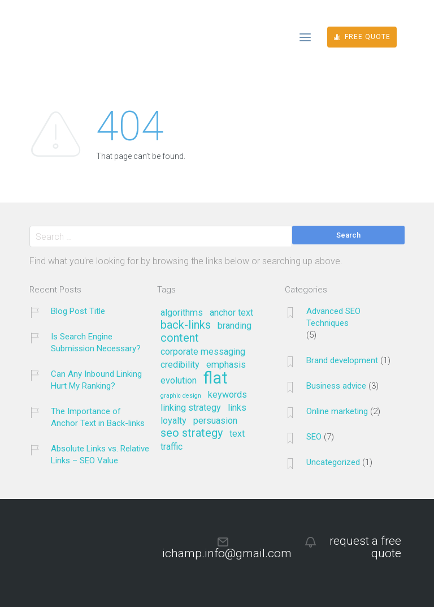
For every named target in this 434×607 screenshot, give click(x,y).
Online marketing (337, 411)
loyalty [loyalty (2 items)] (173, 421)
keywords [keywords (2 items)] (227, 395)
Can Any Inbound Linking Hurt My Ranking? (96, 380)
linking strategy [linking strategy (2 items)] (190, 408)
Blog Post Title (78, 311)
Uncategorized (333, 462)
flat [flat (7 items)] (215, 379)
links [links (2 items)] (237, 408)
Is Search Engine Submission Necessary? (96, 343)
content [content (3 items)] (179, 338)
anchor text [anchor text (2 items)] (231, 313)
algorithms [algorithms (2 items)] (181, 313)
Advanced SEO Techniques (333, 317)
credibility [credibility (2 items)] (179, 365)
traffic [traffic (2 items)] (171, 447)
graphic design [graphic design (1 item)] (180, 396)
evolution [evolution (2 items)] (178, 381)
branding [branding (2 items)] (234, 326)
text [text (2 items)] (237, 434)
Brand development (342, 360)
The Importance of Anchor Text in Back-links (98, 417)
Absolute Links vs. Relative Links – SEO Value (100, 455)
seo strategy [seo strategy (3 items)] (191, 433)
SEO (314, 437)
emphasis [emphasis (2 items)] (226, 365)
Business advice (336, 386)
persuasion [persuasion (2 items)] (215, 421)
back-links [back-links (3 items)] (185, 325)
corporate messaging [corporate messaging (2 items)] (202, 352)
